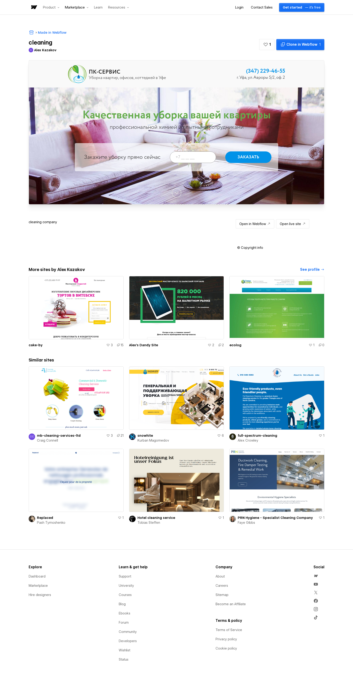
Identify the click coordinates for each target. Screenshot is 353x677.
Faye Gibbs (246, 522)
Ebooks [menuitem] (124, 613)
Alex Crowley (248, 440)
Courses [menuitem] (125, 595)
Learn (98, 7)
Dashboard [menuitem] (37, 576)
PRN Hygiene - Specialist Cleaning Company (275, 518)
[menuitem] (315, 576)
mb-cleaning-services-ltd (59, 435)
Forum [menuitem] (124, 622)
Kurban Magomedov (153, 440)
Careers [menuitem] (222, 585)
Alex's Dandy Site (143, 345)
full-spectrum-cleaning (257, 435)
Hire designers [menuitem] (40, 595)
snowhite (145, 435)
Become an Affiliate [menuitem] (231, 604)
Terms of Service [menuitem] (229, 630)
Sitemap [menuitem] (222, 595)
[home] (33, 7)
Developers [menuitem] (128, 641)
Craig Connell (47, 440)
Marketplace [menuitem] (38, 585)
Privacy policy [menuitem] (226, 639)
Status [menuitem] (123, 659)
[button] (51, 7)
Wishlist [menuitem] (124, 650)
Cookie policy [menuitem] (226, 648)
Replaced (45, 518)
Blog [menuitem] (122, 604)
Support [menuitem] (125, 576)
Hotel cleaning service (156, 518)
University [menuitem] (126, 585)
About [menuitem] (220, 576)
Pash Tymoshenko (51, 522)
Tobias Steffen (148, 522)
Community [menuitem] (128, 632)
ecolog (235, 345)
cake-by (36, 345)
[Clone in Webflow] (300, 44)
